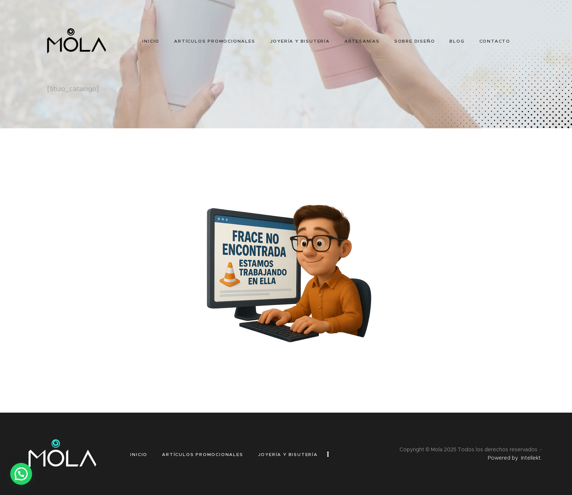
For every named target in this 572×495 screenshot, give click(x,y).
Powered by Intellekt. (515, 458)
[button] (21, 474)
